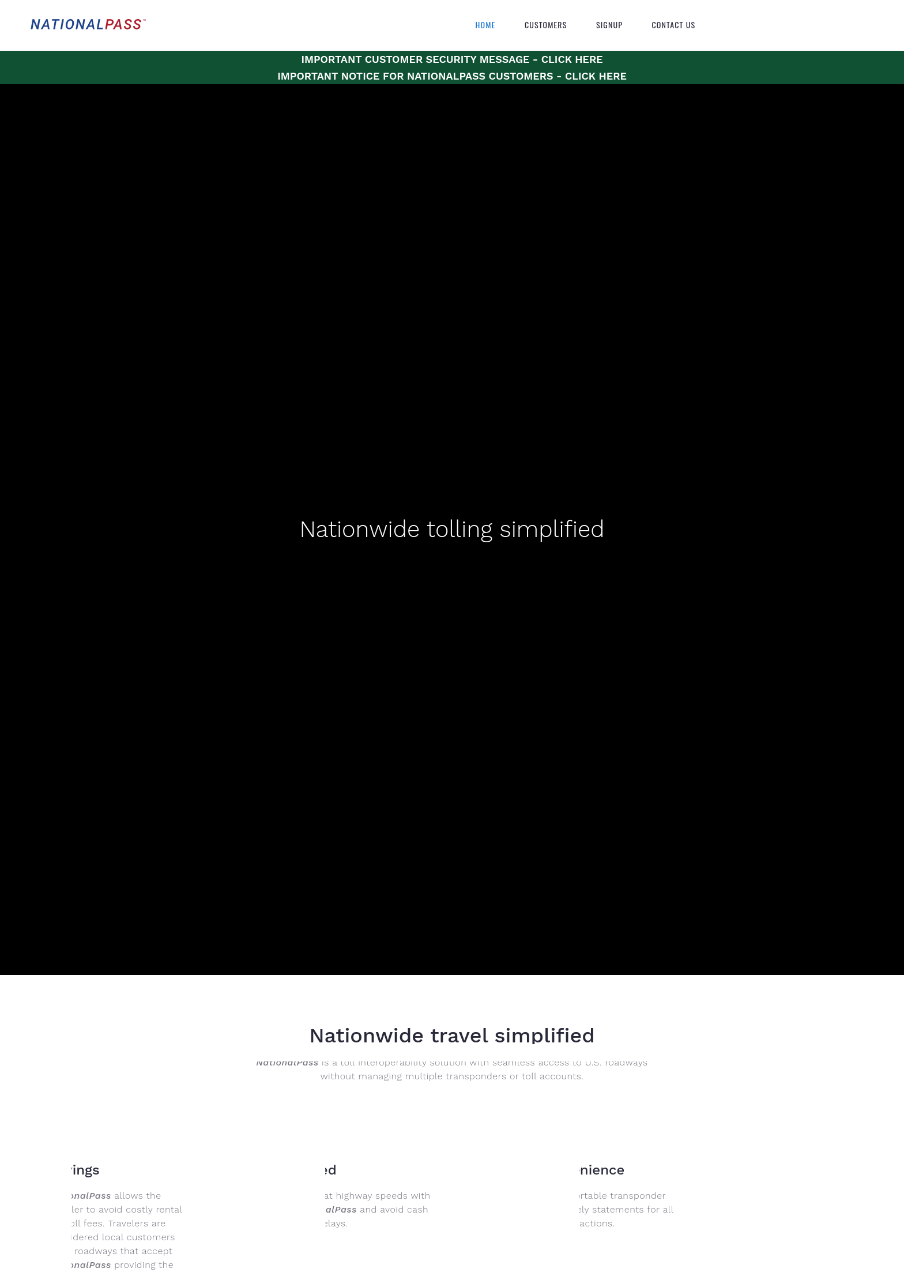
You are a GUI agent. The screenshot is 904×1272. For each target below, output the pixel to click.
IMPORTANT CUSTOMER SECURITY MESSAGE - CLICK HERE (451, 59)
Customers (546, 25)
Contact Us (674, 25)
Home (486, 25)
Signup (609, 25)
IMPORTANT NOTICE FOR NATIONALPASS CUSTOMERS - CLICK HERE (452, 76)
